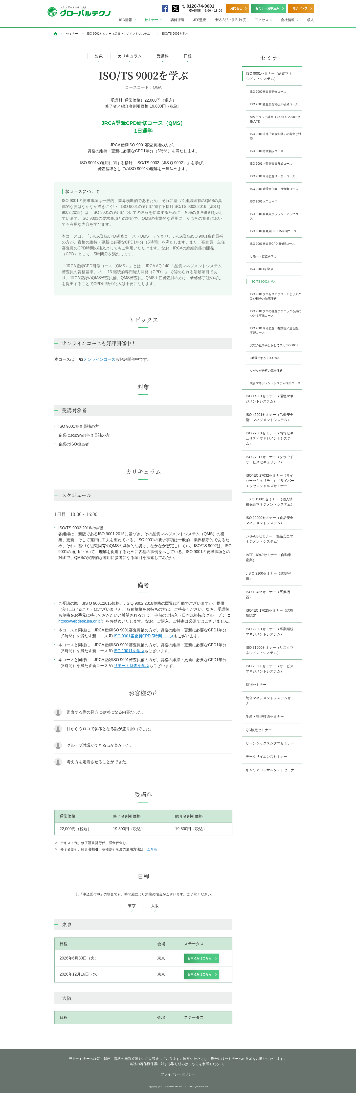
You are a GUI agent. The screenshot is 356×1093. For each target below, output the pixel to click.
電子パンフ (299, 8)
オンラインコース (97, 359)
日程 (188, 56)
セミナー (72, 33)
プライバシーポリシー (178, 1074)
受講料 (163, 56)
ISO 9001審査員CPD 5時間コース (141, 636)
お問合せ (236, 8)
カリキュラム (130, 56)
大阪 (155, 906)
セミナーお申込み (267, 8)
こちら (152, 849)
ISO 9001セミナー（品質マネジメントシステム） (120, 33)
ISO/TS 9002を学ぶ (175, 33)
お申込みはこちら (199, 958)
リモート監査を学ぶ (129, 666)
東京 (132, 906)
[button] (127, 19)
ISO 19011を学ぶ (127, 651)
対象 (99, 56)
